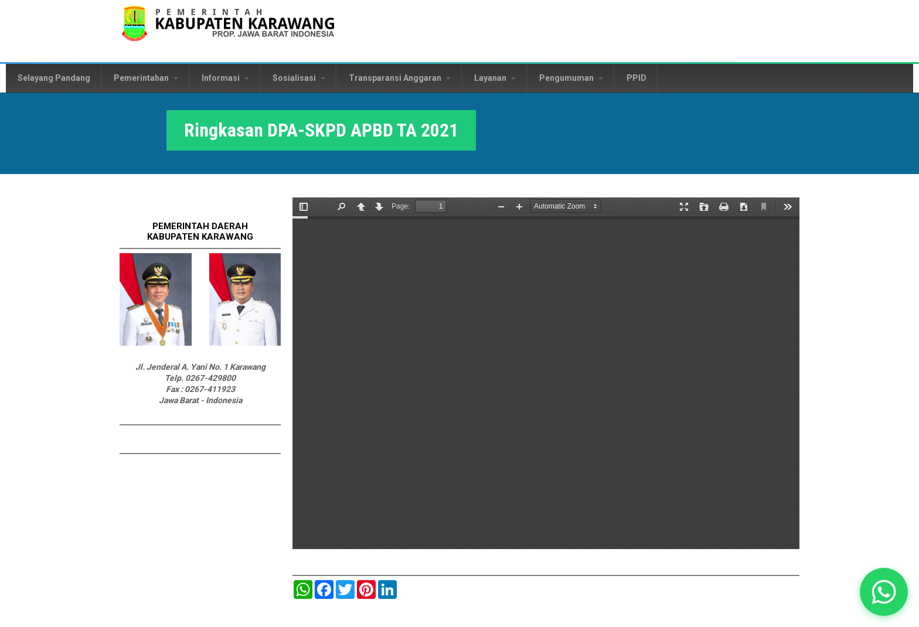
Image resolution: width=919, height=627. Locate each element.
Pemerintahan (146, 78)
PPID (636, 78)
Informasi (225, 78)
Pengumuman (571, 78)
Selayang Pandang (54, 78)
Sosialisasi (299, 78)
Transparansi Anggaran (400, 78)
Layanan (495, 78)
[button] (883, 591)
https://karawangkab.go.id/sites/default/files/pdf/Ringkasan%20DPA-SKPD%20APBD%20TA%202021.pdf (545, 373)
